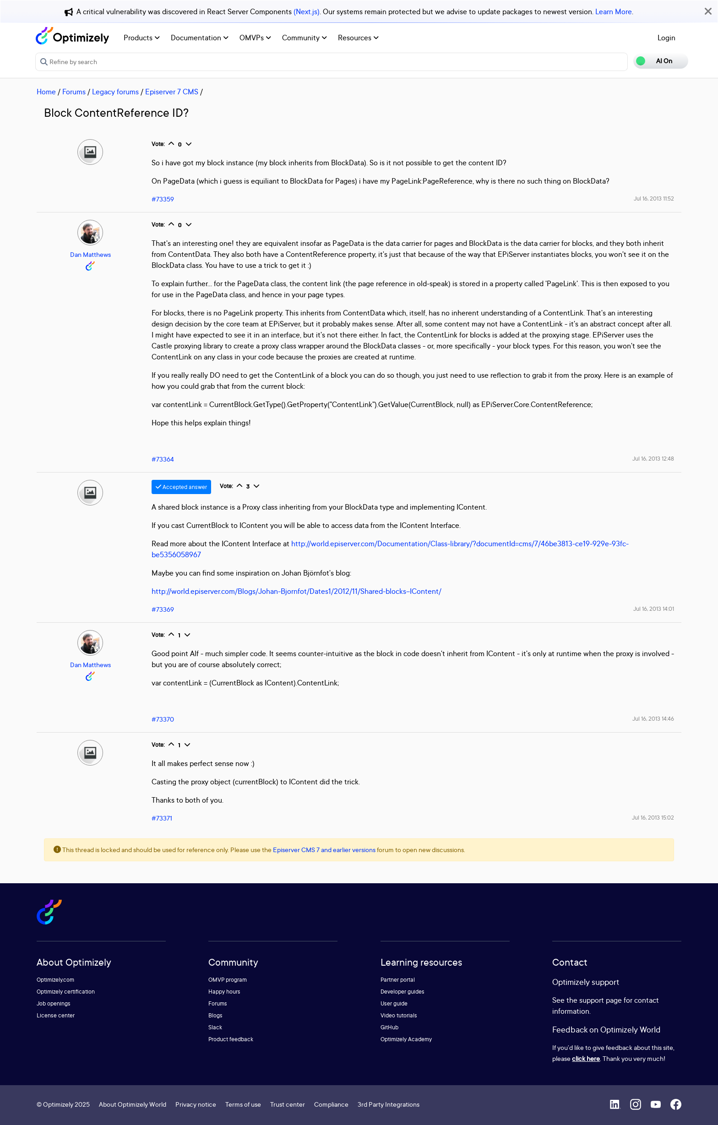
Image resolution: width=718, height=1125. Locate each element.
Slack (215, 1027)
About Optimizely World (132, 1104)
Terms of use (243, 1104)
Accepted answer (181, 487)
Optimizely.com (55, 980)
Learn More (613, 11)
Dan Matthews (90, 254)
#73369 (163, 609)
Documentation (199, 38)
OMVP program (227, 980)
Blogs (215, 1015)
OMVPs (255, 38)
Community (304, 38)
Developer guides (402, 991)
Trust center (287, 1104)
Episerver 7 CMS (171, 92)
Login (666, 38)
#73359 (163, 199)
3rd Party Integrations (388, 1104)
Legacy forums (115, 92)
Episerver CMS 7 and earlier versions (324, 849)
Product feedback (230, 1039)
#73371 (162, 818)
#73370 (163, 719)
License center (56, 1015)
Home (46, 92)
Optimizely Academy (406, 1039)
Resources (358, 38)
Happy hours (224, 991)
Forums (74, 92)
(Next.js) (307, 11)
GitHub (389, 1027)
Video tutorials (399, 1015)
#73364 (163, 459)
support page (600, 1000)
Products (142, 38)
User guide (394, 1003)
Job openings (54, 1003)
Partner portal (398, 980)
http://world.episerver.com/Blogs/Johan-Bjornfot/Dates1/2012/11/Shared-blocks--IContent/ (296, 591)
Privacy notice (195, 1104)
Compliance (331, 1104)
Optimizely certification (66, 991)
